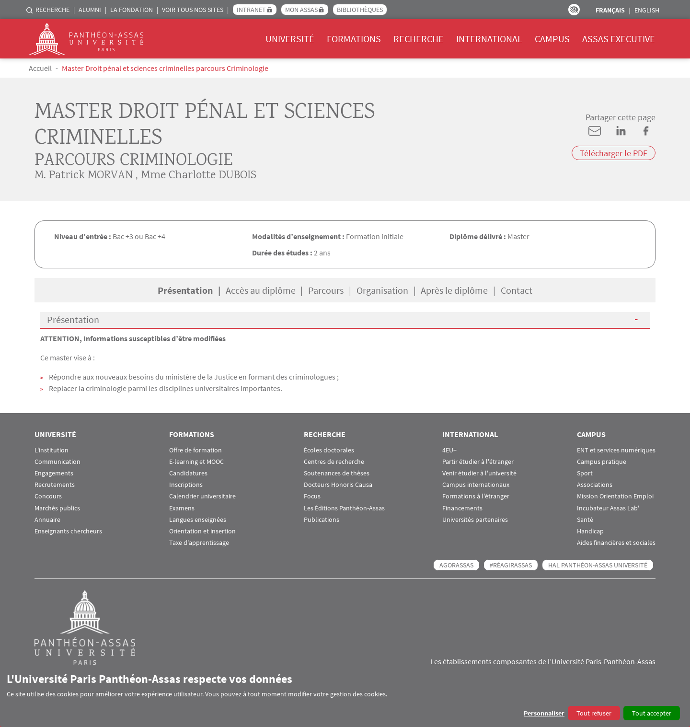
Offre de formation (195, 450)
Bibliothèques (360, 9)
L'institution (51, 450)
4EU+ (449, 450)
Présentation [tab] (185, 290)
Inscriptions (186, 485)
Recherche (52, 9)
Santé (585, 520)
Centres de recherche (334, 462)
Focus (312, 496)
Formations (354, 39)
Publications (321, 520)
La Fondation (131, 9)
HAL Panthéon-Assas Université (597, 565)
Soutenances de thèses (336, 473)
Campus (552, 39)
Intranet (251, 9)
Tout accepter (651, 713)
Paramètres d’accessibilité (574, 9)
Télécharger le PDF (613, 153)
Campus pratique (601, 462)
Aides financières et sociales (616, 543)
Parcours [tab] (326, 290)
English (646, 10)
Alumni (90, 9)
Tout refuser (593, 713)
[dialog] (345, 696)
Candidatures (188, 473)
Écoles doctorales (329, 450)
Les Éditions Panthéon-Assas (344, 508)
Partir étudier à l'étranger (478, 462)
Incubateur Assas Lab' (608, 508)
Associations (594, 485)
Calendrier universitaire (202, 496)
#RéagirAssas (511, 565)
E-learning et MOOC (196, 462)
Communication (57, 462)
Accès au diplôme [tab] (261, 290)
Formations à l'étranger (475, 496)
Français (610, 10)
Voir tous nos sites (192, 9)
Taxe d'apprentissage (199, 543)
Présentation (73, 319)
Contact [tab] (516, 290)
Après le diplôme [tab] (454, 290)
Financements (462, 508)
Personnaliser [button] (544, 713)
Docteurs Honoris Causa (338, 485)
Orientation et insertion (202, 531)
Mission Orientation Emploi (615, 496)
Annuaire (47, 520)
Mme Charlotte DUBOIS (198, 176)
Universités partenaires (475, 520)
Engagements (53, 473)
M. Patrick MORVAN (83, 176)
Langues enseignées (197, 520)
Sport (585, 473)
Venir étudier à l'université (479, 473)
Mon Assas (301, 9)
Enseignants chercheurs (68, 531)
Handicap (590, 531)
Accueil (40, 68)
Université (289, 39)
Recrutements (54, 485)
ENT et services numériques (616, 450)
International (489, 39)
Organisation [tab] (382, 290)
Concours (48, 496)
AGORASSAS (456, 565)
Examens (182, 508)
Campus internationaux (475, 485)
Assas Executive (618, 39)
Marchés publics (57, 508)
